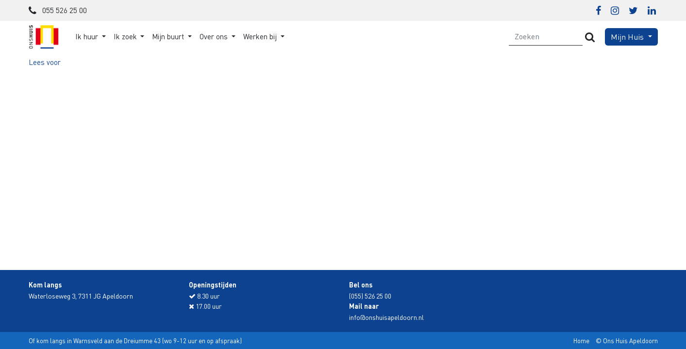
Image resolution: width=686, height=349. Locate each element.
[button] (45, 62)
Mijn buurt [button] (169, 36)
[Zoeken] (546, 37)
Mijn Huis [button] (628, 37)
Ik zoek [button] (126, 36)
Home (581, 340)
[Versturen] (590, 37)
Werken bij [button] (261, 36)
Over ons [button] (215, 36)
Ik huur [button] (87, 36)
